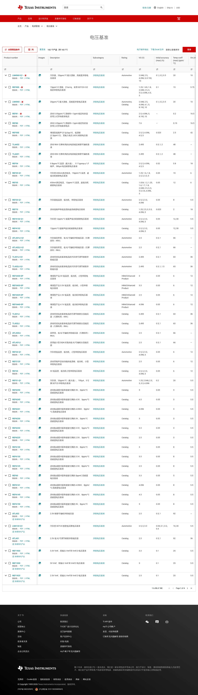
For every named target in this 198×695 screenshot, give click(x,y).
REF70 (15, 209)
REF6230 (16, 418)
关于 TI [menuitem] (90, 18)
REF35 (15, 182)
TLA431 (15, 154)
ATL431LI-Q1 (18, 238)
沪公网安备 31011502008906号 (49, 689)
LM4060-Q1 (17, 75)
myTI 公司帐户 (109, 626)
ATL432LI (16, 333)
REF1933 (16, 551)
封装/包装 (64, 641)
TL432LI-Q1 (17, 266)
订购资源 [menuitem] (77, 18)
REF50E (15, 133)
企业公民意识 (23, 651)
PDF (21, 78)
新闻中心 (21, 631)
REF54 (15, 163)
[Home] (37, 7)
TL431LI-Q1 (17, 257)
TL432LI (16, 323)
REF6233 (16, 428)
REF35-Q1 (16, 173)
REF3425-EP (17, 295)
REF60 (15, 475)
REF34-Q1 (16, 352)
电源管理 (36, 26)
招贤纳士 (21, 626)
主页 (19, 26)
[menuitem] (179, 18)
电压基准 (50, 26)
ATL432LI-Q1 (18, 247)
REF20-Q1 (16, 200)
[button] (169, 588)
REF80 (15, 123)
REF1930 (16, 563)
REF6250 (16, 390)
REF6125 (16, 466)
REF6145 (16, 494)
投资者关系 (22, 641)
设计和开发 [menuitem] (43, 18)
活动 (19, 636)
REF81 (15, 114)
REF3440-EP (17, 304)
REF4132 (16, 228)
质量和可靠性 (66, 646)
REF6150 (16, 504)
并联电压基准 (99, 75)
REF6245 (16, 399)
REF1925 (16, 575)
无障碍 (20, 679)
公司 (19, 621)
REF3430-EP (17, 276)
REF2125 (16, 361)
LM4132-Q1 (17, 526)
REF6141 (16, 485)
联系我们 (64, 621)
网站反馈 (87, 679)
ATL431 (15, 538)
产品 (27, 26)
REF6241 (16, 409)
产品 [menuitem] (19, 18)
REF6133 (16, 456)
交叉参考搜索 (66, 631)
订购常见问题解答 (110, 636)
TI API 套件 (107, 621)
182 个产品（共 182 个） (58, 50)
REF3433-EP (17, 285)
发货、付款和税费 (110, 631)
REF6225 (16, 437)
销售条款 (57, 679)
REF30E (15, 87)
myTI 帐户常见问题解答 (70, 651)
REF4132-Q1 (17, 219)
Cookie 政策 (32, 679)
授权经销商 (123, 636)
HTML (27, 78)
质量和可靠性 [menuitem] (60, 18)
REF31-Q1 (16, 380)
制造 (19, 646)
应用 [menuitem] (30, 18)
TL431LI (16, 314)
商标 (77, 679)
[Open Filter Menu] (19, 69)
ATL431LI (16, 342)
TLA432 (15, 144)
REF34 (15, 371)
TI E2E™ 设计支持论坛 (69, 626)
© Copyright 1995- (28, 684)
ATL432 (15, 513)
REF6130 (16, 447)
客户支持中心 (66, 636)
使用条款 (68, 679)
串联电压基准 (99, 87)
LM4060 (16, 102)
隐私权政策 (45, 679)
